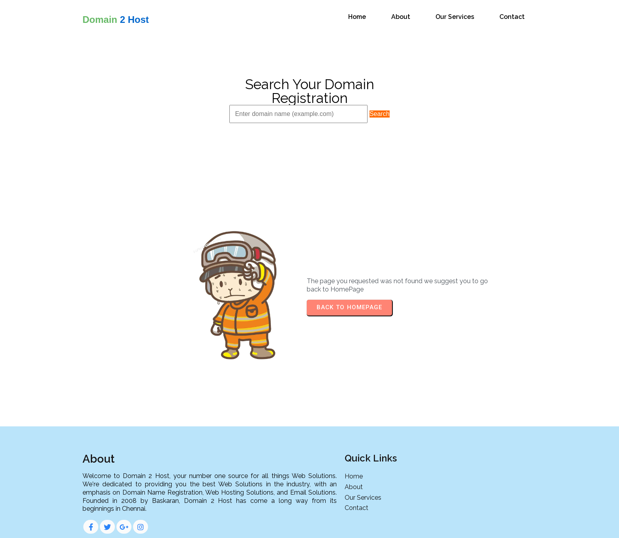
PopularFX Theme (345, 525)
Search (380, 113)
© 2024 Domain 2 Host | (283, 525)
